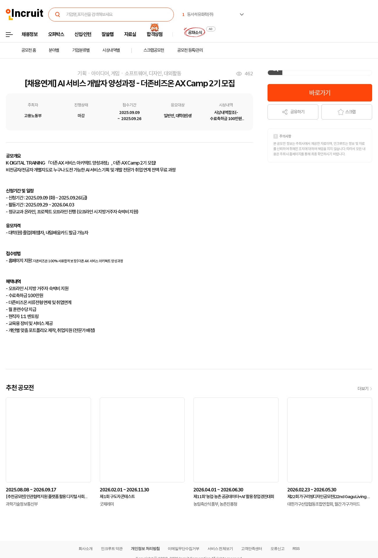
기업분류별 (80, 50)
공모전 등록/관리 (190, 50)
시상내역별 (111, 50)
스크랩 (347, 112)
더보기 (365, 389)
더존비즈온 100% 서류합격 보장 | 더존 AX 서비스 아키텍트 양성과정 (78, 261)
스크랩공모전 (153, 50)
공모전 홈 (28, 50)
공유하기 (293, 111)
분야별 (54, 50)
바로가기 (319, 92)
